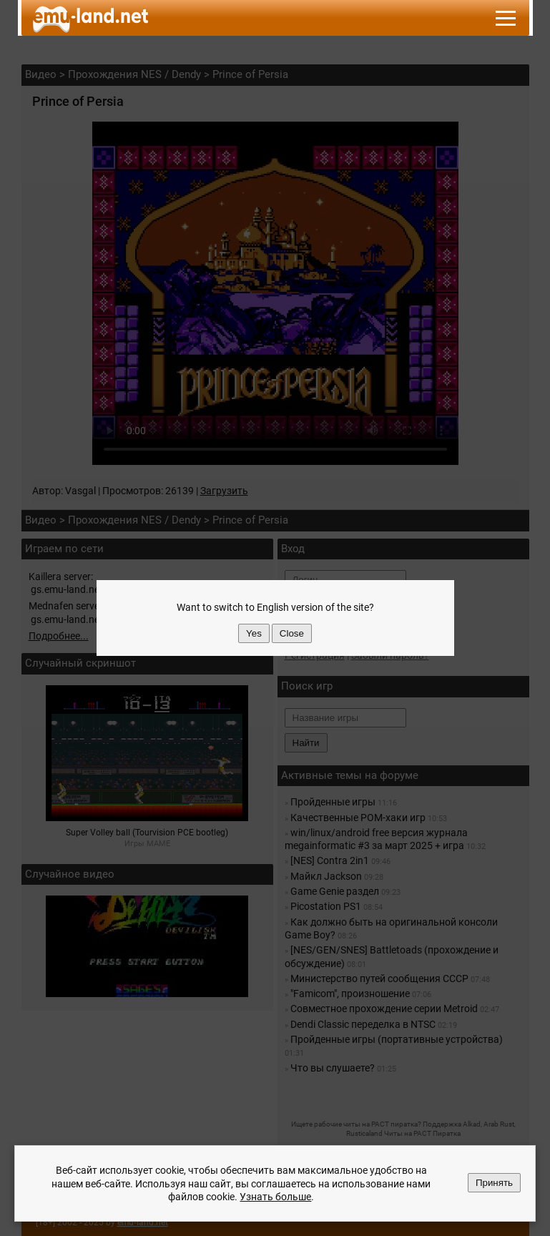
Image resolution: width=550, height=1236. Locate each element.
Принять (494, 1182)
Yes (254, 633)
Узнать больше (275, 1196)
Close (292, 633)
